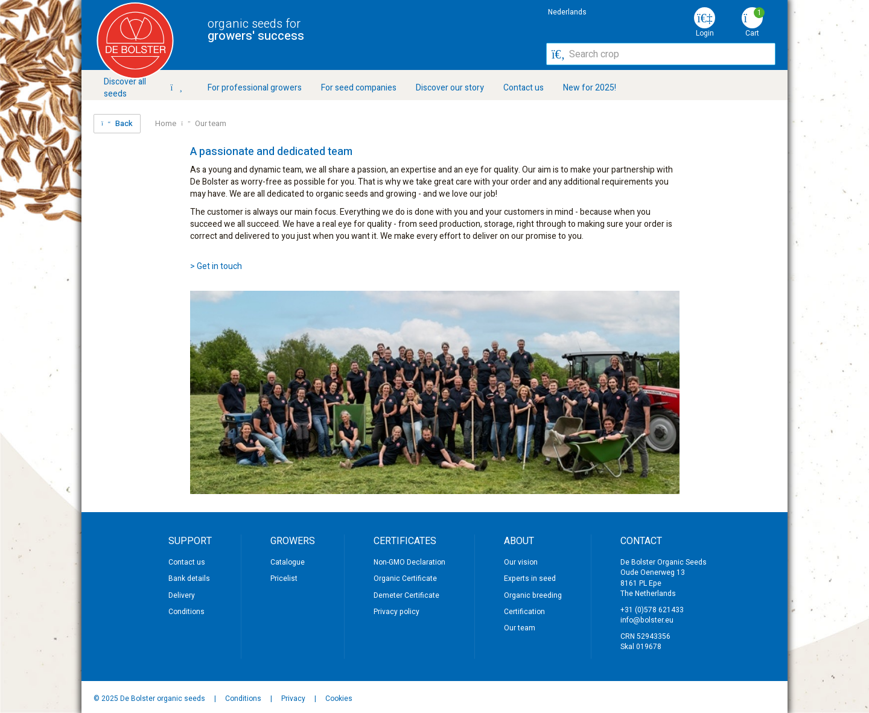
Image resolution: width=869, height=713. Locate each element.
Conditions (186, 611)
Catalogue (287, 562)
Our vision (521, 562)
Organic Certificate (405, 578)
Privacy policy (396, 611)
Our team (210, 123)
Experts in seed (530, 578)
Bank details (189, 578)
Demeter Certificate (406, 595)
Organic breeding (533, 595)
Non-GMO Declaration (409, 562)
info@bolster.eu (646, 620)
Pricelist (284, 578)
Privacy (294, 698)
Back (117, 123)
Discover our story (450, 87)
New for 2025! (589, 87)
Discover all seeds (143, 87)
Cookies (338, 698)
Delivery (181, 595)
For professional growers (255, 87)
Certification (524, 611)
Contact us (523, 87)
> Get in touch (216, 266)
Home (165, 123)
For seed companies (358, 87)
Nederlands (567, 12)
